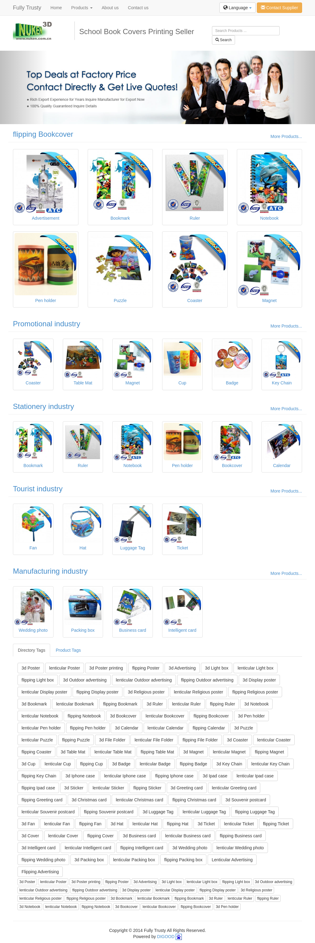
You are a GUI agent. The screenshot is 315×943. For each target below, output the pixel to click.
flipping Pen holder (88, 727)
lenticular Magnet (229, 751)
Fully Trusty (27, 8)
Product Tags (68, 650)
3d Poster (31, 668)
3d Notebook (256, 703)
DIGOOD (166, 936)
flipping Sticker (147, 787)
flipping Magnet (269, 751)
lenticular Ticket (238, 823)
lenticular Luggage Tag (204, 811)
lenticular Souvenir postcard (48, 811)
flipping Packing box (183, 859)
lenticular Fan (57, 823)
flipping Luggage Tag (255, 811)
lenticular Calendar (166, 727)
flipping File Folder (199, 739)
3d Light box (216, 668)
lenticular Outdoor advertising (144, 680)
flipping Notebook (84, 715)
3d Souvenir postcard (245, 799)
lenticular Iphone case (125, 775)
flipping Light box (38, 680)
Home (56, 7)
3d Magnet (193, 751)
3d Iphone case (80, 775)
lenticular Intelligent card (88, 847)
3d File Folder (112, 739)
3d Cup (28, 763)
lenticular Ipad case (255, 775)
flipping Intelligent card (141, 847)
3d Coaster (237, 739)
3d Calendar (126, 727)
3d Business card (139, 835)
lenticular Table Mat (112, 751)
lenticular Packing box (134, 859)
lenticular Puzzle (37, 739)
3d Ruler (154, 703)
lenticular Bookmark (75, 703)
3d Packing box (89, 859)
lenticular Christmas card (139, 799)
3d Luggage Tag (158, 811)
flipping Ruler (222, 703)
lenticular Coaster (274, 739)
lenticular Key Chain (270, 763)
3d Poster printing (106, 668)
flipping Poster (146, 668)
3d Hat (117, 823)
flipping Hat (177, 823)
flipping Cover (100, 835)
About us (110, 7)
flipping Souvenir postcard (109, 811)
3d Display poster (259, 680)
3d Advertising (182, 668)
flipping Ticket (276, 823)
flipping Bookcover (43, 134)
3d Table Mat (73, 751)
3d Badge (121, 763)
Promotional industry (46, 324)
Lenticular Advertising (232, 859)
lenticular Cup (58, 763)
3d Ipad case (215, 775)
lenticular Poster (64, 668)
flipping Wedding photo (43, 859)
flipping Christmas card (194, 799)
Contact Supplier (279, 7)
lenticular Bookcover (165, 715)
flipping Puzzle (76, 739)
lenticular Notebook (40, 715)
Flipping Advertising (40, 871)
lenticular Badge (155, 763)
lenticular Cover (63, 835)
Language (237, 7)
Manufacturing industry (50, 571)
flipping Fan (90, 823)
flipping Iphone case (174, 775)
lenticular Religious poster (198, 692)
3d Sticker (73, 787)
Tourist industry (37, 489)
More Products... (286, 136)
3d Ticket (206, 823)
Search (223, 40)
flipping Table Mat (157, 751)
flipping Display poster (98, 692)
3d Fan (28, 823)
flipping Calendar (209, 727)
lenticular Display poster (44, 692)
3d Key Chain (229, 763)
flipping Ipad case (38, 787)
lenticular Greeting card (234, 787)
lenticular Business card (188, 835)
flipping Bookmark (120, 703)
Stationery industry (43, 406)
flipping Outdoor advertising (207, 680)
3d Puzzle (243, 727)
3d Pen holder (251, 715)
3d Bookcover (123, 715)
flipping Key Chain (39, 775)
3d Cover (30, 835)
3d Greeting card (187, 787)
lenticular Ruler (186, 703)
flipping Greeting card (42, 799)
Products (81, 7)
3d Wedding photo (190, 847)
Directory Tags (31, 650)
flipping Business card (240, 835)
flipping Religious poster (255, 692)
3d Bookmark (34, 703)
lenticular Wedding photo (240, 847)
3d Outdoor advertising (85, 680)
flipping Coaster (36, 751)
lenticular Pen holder (41, 727)
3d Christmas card (89, 799)
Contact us (138, 7)
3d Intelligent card (39, 847)
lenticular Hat (145, 823)
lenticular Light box (255, 668)
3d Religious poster (146, 692)
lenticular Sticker (108, 787)
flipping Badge (193, 763)
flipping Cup (91, 763)
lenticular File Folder (153, 739)
